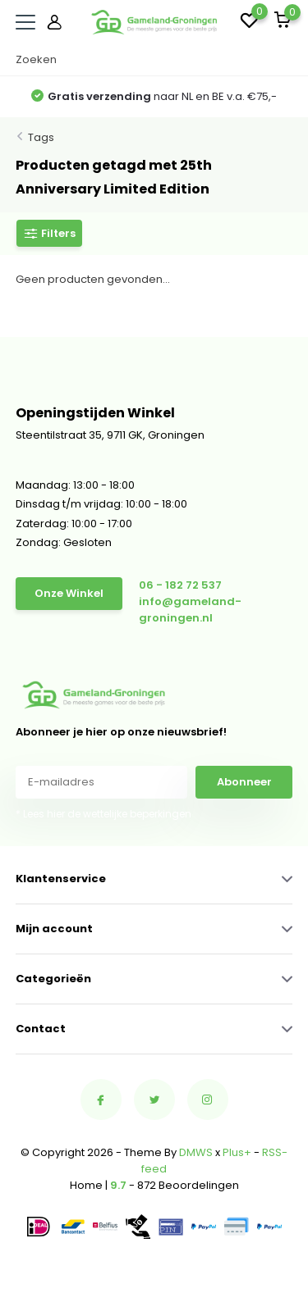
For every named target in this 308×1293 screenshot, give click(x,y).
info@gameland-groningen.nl (190, 610)
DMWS (196, 1152)
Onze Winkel (68, 593)
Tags (41, 137)
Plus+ (237, 1152)
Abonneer (244, 782)
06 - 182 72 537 (180, 585)
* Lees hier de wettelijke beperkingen (103, 814)
